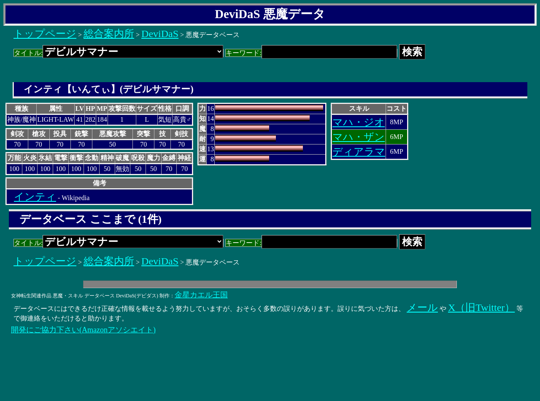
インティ (35, 196)
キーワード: (311, 53)
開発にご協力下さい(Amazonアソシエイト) (83, 330)
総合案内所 (109, 33)
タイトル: (118, 53)
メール (422, 307)
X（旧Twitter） (481, 307)
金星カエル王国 (201, 295)
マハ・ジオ (358, 122)
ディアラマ (358, 151)
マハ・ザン (358, 136)
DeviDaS (159, 33)
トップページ (45, 33)
